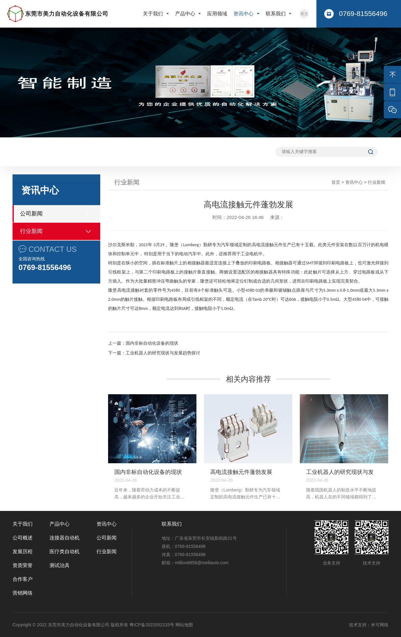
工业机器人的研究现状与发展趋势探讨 (163, 352)
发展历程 (23, 551)
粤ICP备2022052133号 (151, 624)
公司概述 (23, 537)
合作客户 (23, 579)
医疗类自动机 (64, 551)
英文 (304, 14)
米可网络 (379, 624)
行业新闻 (31, 231)
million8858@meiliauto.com (201, 562)
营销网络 (23, 593)
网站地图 (184, 624)
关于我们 (153, 13)
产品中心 (185, 13)
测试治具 (59, 565)
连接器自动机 (64, 537)
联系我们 (276, 13)
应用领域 (217, 13)
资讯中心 (244, 13)
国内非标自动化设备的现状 (152, 343)
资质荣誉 (23, 565)
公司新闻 (31, 213)
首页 (335, 182)
